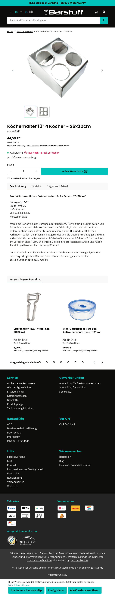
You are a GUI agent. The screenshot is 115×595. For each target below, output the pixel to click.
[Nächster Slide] (102, 71)
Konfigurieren (56, 590)
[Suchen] (104, 20)
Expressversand (16, 456)
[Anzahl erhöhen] (36, 171)
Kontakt (11, 465)
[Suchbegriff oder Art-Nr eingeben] (53, 20)
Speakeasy (65, 391)
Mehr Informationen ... (19, 585)
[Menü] (11, 12)
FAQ (9, 461)
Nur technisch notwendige (26, 590)
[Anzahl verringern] (10, 171)
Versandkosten (33, 145)
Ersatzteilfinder (15, 391)
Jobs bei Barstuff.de (18, 441)
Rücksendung (14, 477)
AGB (9, 424)
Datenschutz (14, 432)
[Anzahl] (23, 171)
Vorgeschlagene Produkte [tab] (25, 279)
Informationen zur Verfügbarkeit (25, 469)
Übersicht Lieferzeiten (39, 560)
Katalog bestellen (17, 395)
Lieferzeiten (13, 473)
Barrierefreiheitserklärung (22, 428)
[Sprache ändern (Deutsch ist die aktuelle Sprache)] (20, 12)
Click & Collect (67, 424)
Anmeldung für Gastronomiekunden (79, 383)
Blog (61, 461)
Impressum (13, 436)
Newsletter (13, 400)
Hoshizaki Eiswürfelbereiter (74, 465)
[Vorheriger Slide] (13, 71)
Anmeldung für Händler (72, 387)
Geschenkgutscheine (19, 387)
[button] (30, 111)
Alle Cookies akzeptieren (84, 590)
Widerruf (12, 486)
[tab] (17, 186)
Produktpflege (15, 404)
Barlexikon (65, 456)
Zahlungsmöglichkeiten (20, 408)
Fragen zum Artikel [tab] (57, 186)
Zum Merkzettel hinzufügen (23, 178)
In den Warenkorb (74, 171)
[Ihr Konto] (104, 12)
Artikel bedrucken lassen (21, 383)
